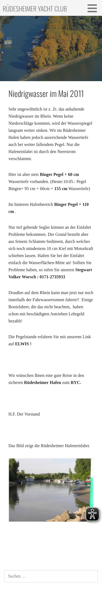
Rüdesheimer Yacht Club (35, 8)
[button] (94, 8)
